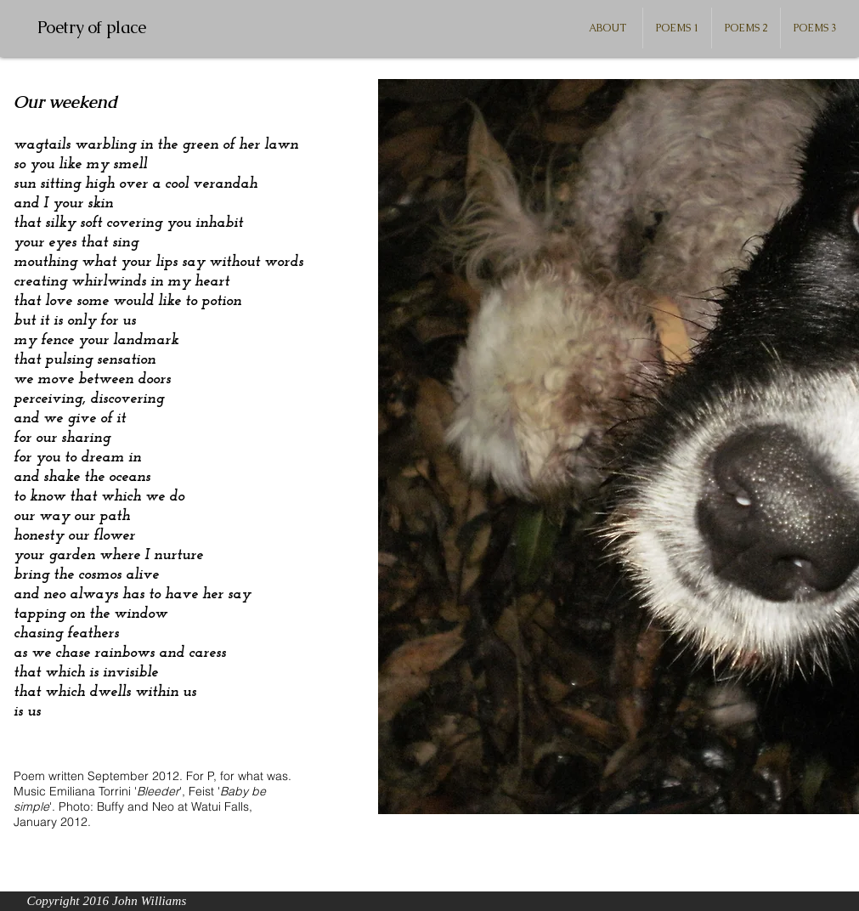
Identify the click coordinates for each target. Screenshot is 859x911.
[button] (677, 28)
